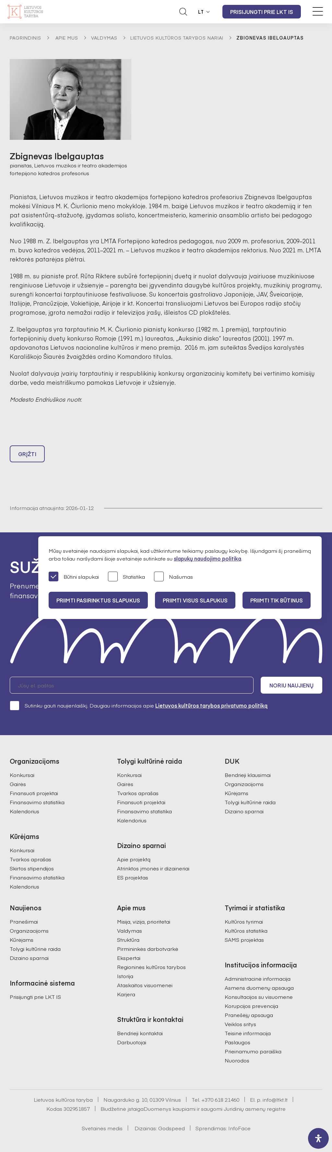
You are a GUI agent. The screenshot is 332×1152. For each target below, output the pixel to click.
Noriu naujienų (291, 685)
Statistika (126, 577)
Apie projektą (133, 859)
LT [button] (201, 11)
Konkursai (22, 774)
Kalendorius (24, 811)
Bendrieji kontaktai (140, 1033)
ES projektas (132, 877)
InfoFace (239, 1128)
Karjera (126, 994)
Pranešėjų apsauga (249, 1014)
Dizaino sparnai (244, 811)
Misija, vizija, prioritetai (143, 921)
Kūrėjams (236, 792)
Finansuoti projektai (34, 792)
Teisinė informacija (248, 1033)
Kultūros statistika (246, 930)
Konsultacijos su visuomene (259, 996)
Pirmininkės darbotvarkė (147, 948)
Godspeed (171, 1128)
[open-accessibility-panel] (318, 1138)
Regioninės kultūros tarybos (151, 966)
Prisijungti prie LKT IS (261, 11)
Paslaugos (237, 1042)
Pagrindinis (25, 37)
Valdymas (104, 37)
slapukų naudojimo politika (207, 558)
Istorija (125, 975)
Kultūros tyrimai (244, 921)
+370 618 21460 (220, 1099)
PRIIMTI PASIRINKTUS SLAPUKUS (98, 600)
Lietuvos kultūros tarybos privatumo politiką (211, 705)
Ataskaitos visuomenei (144, 984)
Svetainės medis (102, 1128)
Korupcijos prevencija (251, 1005)
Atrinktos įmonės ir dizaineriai (153, 868)
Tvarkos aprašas (30, 859)
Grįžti (27, 453)
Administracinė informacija (257, 978)
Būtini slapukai (74, 577)
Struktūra (128, 939)
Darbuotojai (131, 1042)
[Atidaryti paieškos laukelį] (183, 11)
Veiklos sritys (240, 1023)
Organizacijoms (244, 783)
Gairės (18, 783)
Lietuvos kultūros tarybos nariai (176, 37)
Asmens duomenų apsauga (259, 987)
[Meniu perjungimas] (317, 11)
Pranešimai (24, 921)
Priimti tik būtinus (276, 600)
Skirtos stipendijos (32, 868)
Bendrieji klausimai (248, 774)
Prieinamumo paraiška (253, 1051)
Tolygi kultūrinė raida (250, 802)
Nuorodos (237, 1060)
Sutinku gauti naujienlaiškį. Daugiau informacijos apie (138, 705)
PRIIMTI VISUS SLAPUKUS (195, 600)
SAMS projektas (244, 939)
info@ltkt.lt (275, 1099)
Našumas (173, 577)
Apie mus (66, 37)
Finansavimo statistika (37, 802)
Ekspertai (128, 957)
